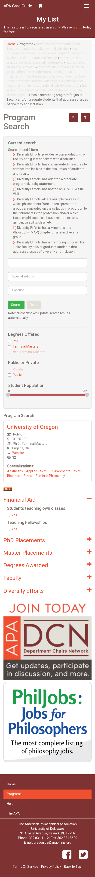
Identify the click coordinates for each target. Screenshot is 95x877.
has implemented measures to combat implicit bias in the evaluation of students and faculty (45, 53)
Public (14, 374)
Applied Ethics (36, 471)
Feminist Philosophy (50, 476)
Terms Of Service (25, 866)
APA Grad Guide (18, 5)
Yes (12, 515)
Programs (14, 794)
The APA (13, 813)
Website (18, 453)
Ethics (28, 476)
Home (11, 44)
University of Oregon (32, 427)
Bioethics (14, 476)
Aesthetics (15, 471)
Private (15, 369)
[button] (47, 6)
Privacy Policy (51, 866)
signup (77, 27)
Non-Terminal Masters (26, 352)
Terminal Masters (23, 346)
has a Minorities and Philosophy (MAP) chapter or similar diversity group (47, 90)
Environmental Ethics (65, 471)
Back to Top (72, 866)
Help (10, 803)
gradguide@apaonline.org (52, 842)
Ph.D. (14, 341)
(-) (15, 154)
